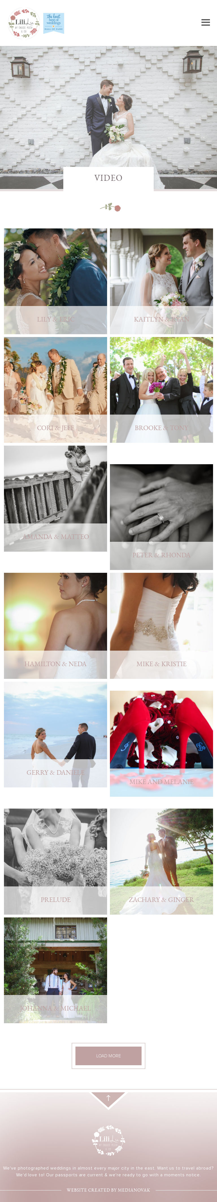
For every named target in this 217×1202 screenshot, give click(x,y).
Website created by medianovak (108, 1190)
